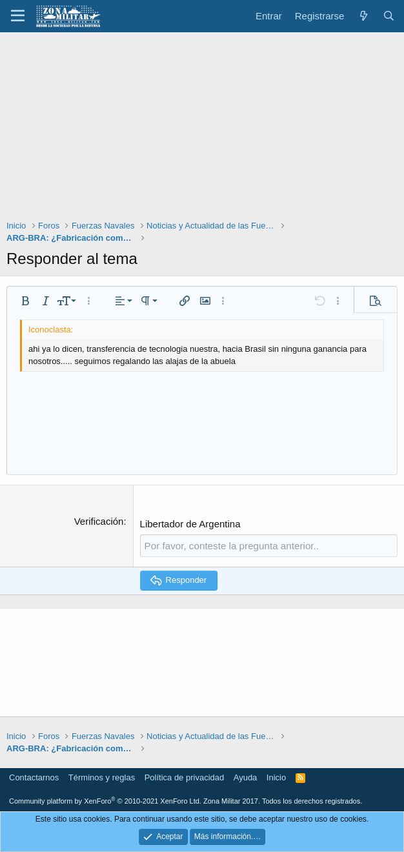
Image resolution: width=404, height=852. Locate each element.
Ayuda (246, 777)
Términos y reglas (101, 777)
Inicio (276, 777)
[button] (18, 16)
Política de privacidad (185, 777)
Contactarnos (34, 777)
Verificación (99, 521)
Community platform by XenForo (105, 801)
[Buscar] (388, 16)
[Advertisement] (202, 129)
